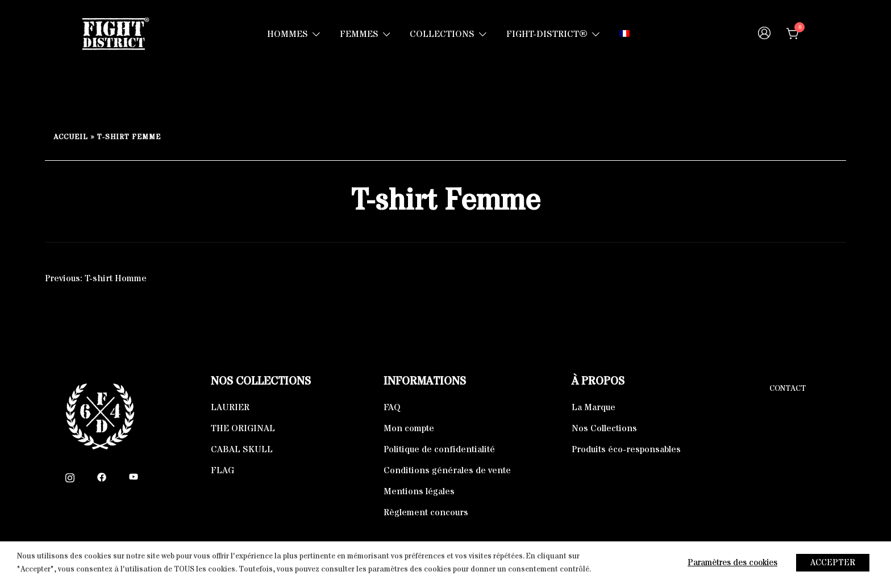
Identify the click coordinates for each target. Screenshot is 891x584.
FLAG (222, 470)
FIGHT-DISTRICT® (547, 34)
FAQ (392, 407)
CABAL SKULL (242, 449)
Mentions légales (419, 491)
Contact (787, 388)
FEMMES (359, 34)
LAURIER (230, 407)
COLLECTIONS (442, 34)
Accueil (70, 137)
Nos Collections (604, 428)
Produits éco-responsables (626, 449)
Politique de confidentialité (439, 449)
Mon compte (409, 428)
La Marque (593, 407)
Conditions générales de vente (447, 470)
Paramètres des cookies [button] (732, 563)
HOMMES (287, 34)
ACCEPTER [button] (832, 563)
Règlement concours (426, 512)
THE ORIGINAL (243, 428)
